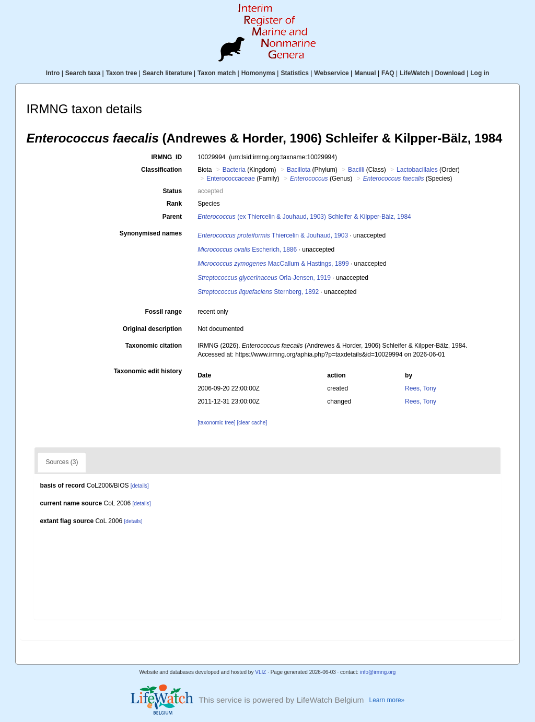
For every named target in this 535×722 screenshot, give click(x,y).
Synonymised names (151, 233)
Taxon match (216, 73)
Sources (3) (61, 462)
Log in (479, 73)
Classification (161, 169)
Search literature (167, 73)
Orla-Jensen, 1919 (264, 277)
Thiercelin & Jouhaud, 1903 (272, 235)
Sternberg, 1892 (258, 291)
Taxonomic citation (153, 345)
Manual (365, 73)
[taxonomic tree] (216, 422)
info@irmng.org (378, 672)
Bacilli (356, 169)
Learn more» (387, 700)
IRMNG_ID (166, 157)
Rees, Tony (420, 388)
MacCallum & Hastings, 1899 (272, 263)
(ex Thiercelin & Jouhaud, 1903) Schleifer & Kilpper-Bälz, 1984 (304, 216)
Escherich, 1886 (247, 249)
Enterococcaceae (230, 178)
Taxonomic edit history (148, 371)
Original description (152, 329)
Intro (53, 73)
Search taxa (82, 73)
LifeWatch (414, 73)
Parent (172, 216)
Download (450, 73)
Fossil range (163, 311)
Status (172, 191)
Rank (174, 203)
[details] (140, 486)
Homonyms (258, 73)
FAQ (387, 73)
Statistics (294, 73)
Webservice (331, 73)
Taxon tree (121, 73)
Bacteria (234, 169)
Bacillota (298, 169)
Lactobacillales (417, 169)
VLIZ (260, 672)
